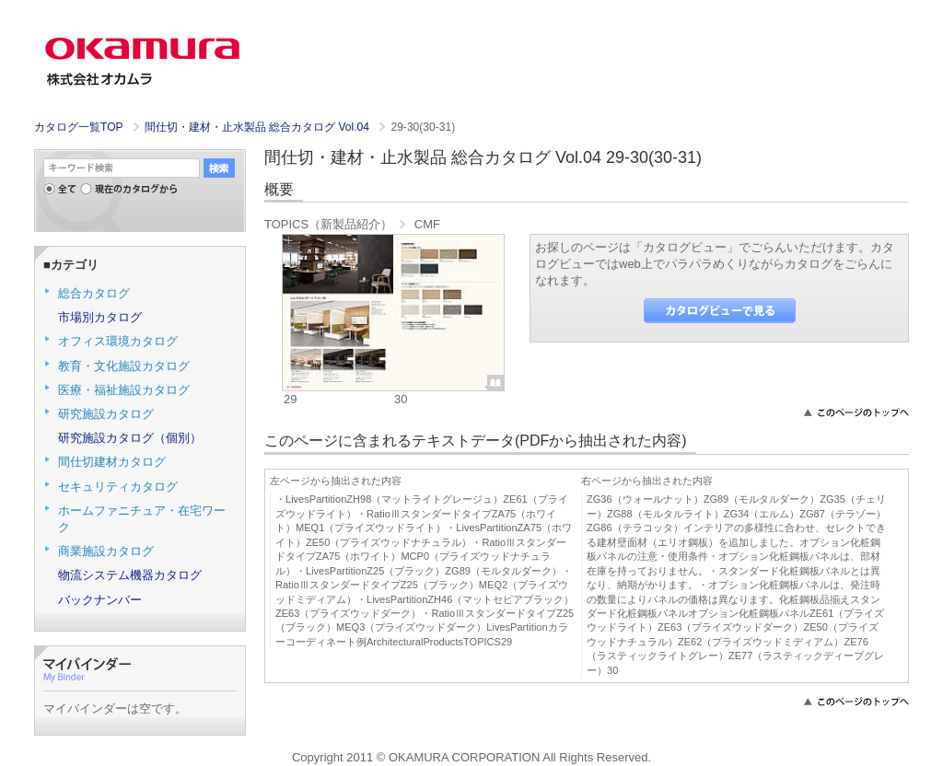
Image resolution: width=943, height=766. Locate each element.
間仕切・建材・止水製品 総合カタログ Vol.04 (259, 127)
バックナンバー (100, 600)
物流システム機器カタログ (130, 575)
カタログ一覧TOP (78, 127)
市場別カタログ (100, 317)
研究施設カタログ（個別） (130, 438)
